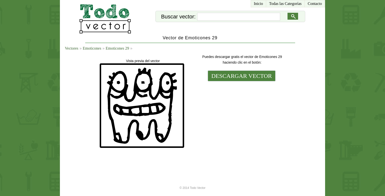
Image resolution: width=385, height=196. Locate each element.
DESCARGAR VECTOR (241, 76)
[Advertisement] (241, 116)
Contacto (315, 3)
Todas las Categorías (285, 3)
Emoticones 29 (117, 48)
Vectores (71, 48)
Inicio (258, 3)
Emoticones (92, 48)
